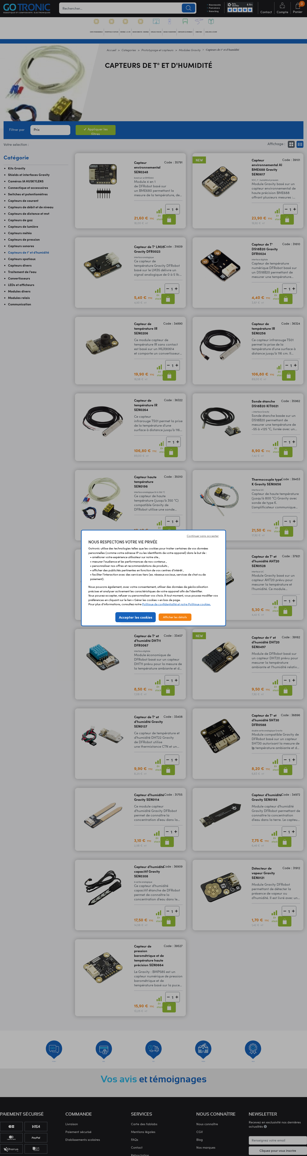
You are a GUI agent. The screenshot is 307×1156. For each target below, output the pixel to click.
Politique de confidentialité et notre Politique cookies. (176, 604)
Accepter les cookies (135, 617)
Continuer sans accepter (203, 536)
